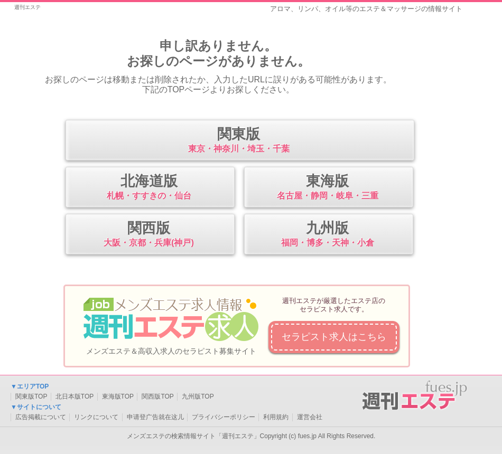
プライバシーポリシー (223, 417)
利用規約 (276, 417)
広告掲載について (40, 417)
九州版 (327, 235)
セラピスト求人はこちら (334, 337)
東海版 (327, 188)
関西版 (148, 235)
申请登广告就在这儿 (155, 417)
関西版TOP (157, 396)
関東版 (238, 141)
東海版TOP (118, 396)
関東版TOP (31, 396)
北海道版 (148, 188)
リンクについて (96, 417)
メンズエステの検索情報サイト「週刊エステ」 (193, 436)
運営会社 (309, 417)
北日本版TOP (74, 396)
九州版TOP (197, 396)
